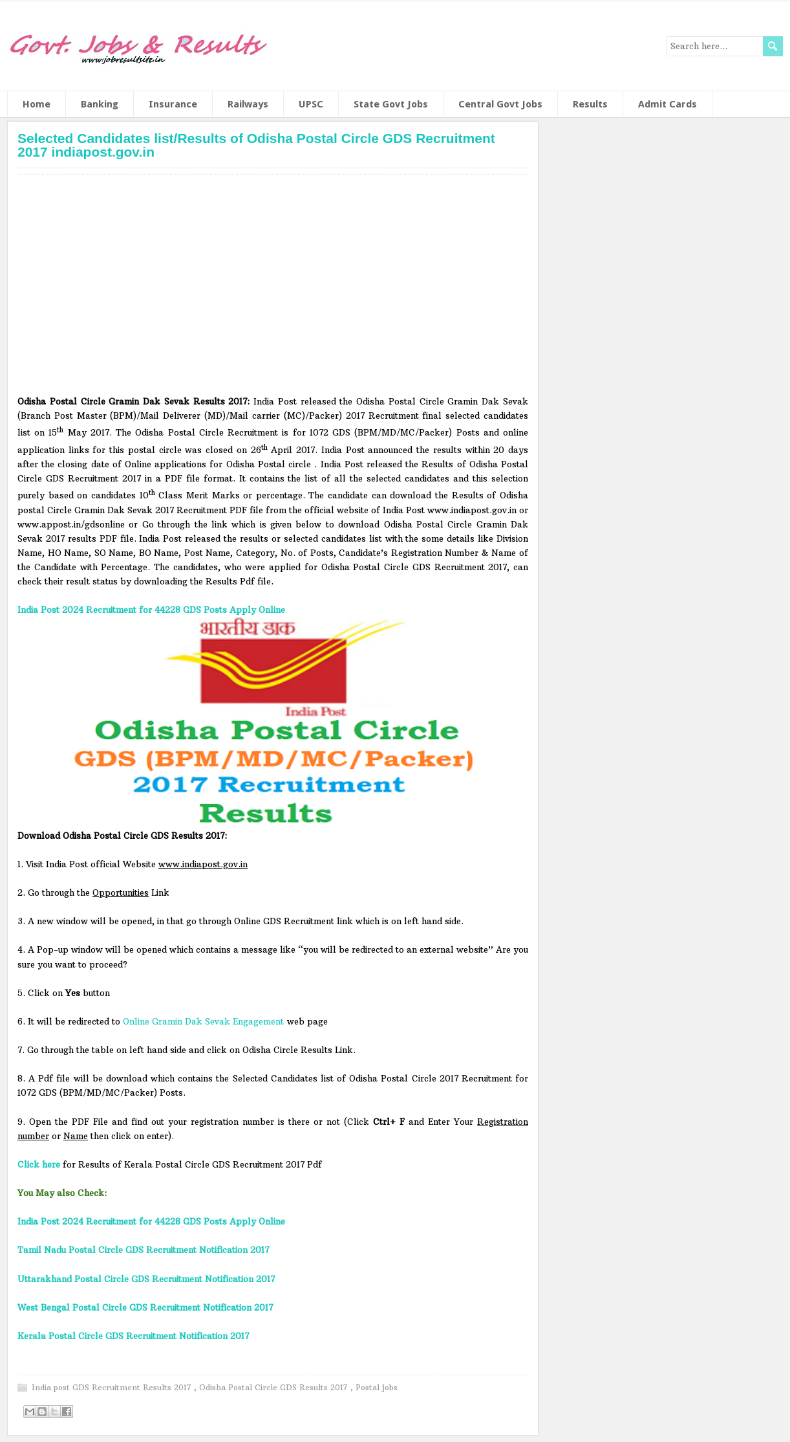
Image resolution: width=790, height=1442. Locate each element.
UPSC (311, 104)
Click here (38, 1164)
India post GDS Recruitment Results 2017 (113, 1387)
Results (590, 104)
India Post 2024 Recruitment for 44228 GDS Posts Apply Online (151, 610)
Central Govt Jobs (500, 104)
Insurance (173, 104)
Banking (99, 104)
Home (36, 104)
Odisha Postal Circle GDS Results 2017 (274, 1387)
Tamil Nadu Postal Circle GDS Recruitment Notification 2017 (143, 1250)
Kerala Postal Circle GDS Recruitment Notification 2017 (133, 1336)
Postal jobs (377, 1387)
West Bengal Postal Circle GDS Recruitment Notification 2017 (145, 1307)
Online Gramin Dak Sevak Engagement (203, 1021)
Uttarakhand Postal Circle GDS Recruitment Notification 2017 (146, 1279)
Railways (248, 104)
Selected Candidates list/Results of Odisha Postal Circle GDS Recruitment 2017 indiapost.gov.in (256, 145)
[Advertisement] (272, 289)
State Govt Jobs (391, 104)
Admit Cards (667, 104)
